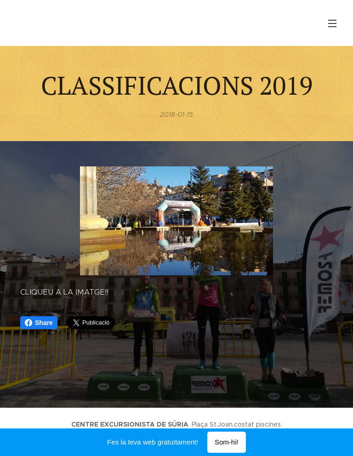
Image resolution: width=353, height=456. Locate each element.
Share (39, 322)
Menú (332, 23)
